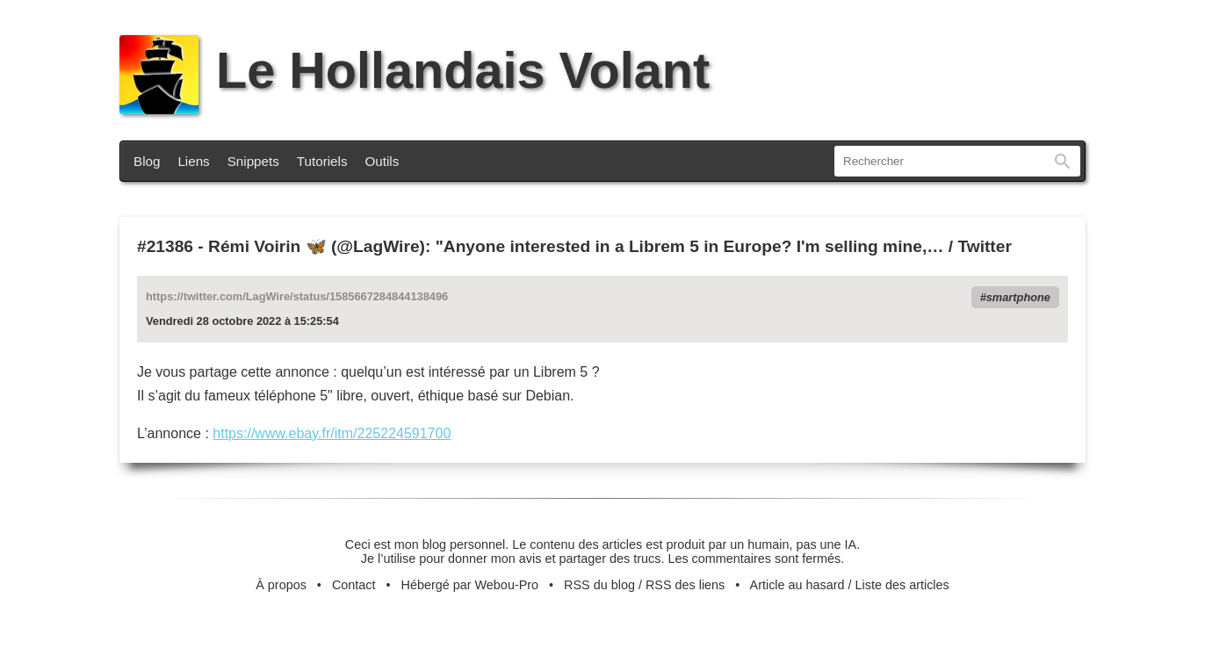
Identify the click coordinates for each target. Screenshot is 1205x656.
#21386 (165, 246)
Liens (193, 161)
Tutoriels (322, 161)
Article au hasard (797, 585)
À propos (281, 585)
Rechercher (1062, 161)
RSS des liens (685, 585)
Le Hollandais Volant (414, 70)
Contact (354, 585)
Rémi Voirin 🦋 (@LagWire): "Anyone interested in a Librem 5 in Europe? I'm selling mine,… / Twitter (610, 246)
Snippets (253, 161)
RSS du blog (599, 585)
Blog (146, 161)
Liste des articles (902, 585)
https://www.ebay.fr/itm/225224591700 (332, 433)
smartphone (1018, 297)
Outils (382, 161)
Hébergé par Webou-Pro (470, 585)
